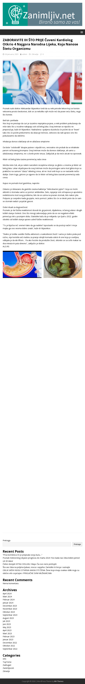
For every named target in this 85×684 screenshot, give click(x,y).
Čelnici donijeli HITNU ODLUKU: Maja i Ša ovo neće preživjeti (30, 564)
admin (24, 54)
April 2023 (7, 630)
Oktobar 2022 (9, 645)
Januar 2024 (8, 602)
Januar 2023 (8, 639)
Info (4, 659)
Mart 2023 (7, 633)
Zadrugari (7, 665)
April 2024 (7, 593)
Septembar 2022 (10, 649)
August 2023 (8, 618)
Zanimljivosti (8, 668)
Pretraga (6, 540)
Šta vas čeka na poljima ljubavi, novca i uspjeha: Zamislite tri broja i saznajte (36, 567)
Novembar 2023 (10, 608)
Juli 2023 (6, 621)
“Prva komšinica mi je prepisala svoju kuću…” (22, 555)
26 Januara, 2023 (11, 54)
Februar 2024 (8, 599)
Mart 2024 (7, 596)
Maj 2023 (7, 627)
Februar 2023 (8, 636)
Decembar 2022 (10, 642)
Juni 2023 (7, 624)
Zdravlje (35, 54)
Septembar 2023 (10, 615)
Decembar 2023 (10, 605)
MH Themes (58, 681)
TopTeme (7, 662)
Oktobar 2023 (9, 612)
